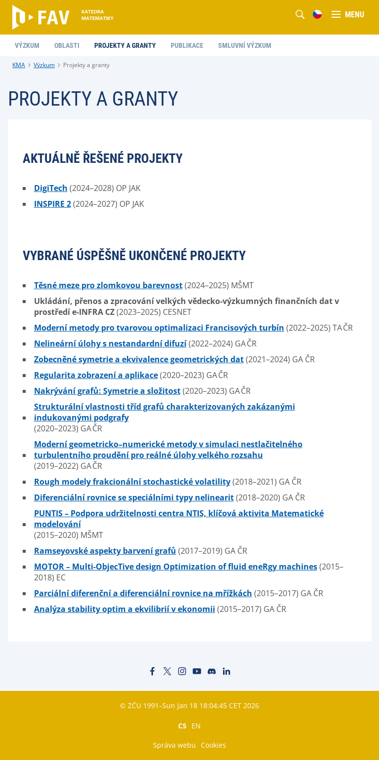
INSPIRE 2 (52, 203)
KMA (18, 65)
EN (196, 725)
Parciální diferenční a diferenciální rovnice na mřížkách (143, 593)
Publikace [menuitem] (187, 45)
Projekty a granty (86, 65)
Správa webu (174, 745)
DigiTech (51, 188)
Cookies (213, 745)
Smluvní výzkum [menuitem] (244, 45)
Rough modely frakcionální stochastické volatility (132, 481)
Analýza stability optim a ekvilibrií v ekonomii (124, 609)
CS (182, 725)
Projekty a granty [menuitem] (125, 45)
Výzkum (44, 65)
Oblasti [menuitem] (66, 45)
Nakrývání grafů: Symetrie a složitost (107, 390)
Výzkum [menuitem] (27, 45)
